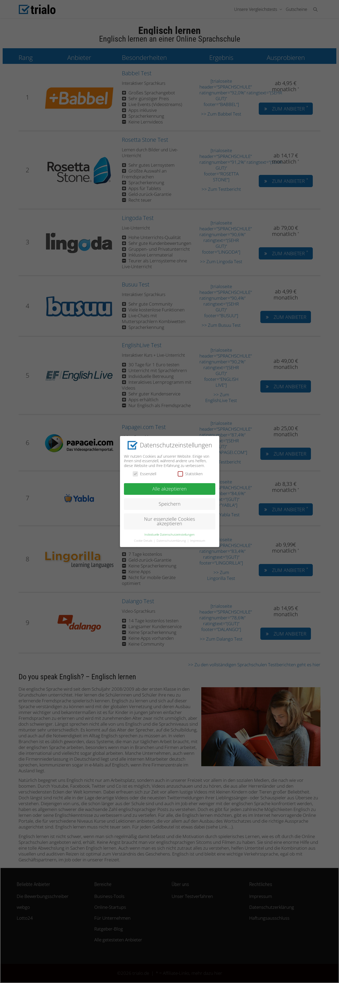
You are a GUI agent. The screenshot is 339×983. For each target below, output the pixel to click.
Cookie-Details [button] (143, 540)
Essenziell (144, 473)
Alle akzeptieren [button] (169, 488)
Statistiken (190, 473)
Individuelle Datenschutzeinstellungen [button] (169, 534)
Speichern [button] (170, 503)
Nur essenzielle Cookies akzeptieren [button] (169, 521)
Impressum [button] (197, 540)
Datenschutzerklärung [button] (172, 540)
